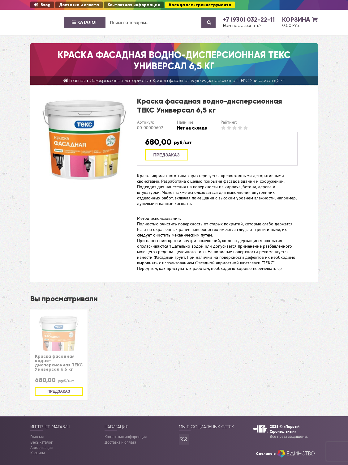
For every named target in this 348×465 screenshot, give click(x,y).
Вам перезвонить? (242, 25)
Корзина (37, 452)
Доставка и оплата (79, 4)
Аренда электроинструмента (200, 4)
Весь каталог (41, 442)
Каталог (84, 22)
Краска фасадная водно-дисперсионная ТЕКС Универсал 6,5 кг (59, 363)
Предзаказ (166, 154)
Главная (37, 436)
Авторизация (41, 447)
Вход (42, 4)
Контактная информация (134, 4)
